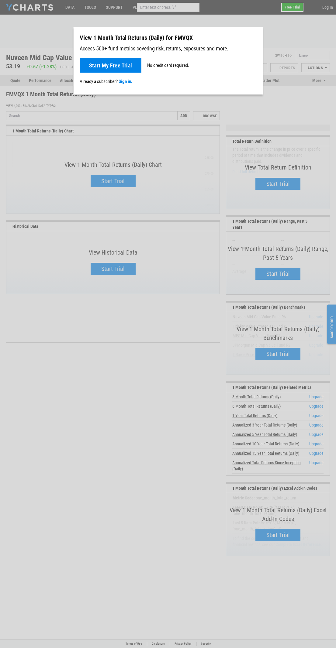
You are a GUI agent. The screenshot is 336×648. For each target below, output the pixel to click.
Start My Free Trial (110, 65)
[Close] (255, 36)
